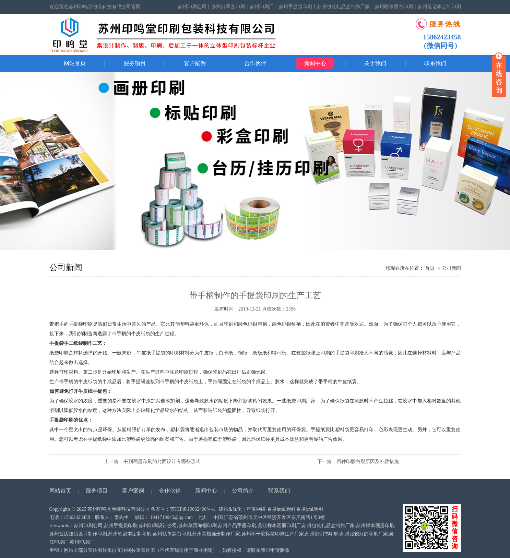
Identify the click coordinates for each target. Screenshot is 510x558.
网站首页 (75, 63)
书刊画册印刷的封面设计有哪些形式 (161, 461)
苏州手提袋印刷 (295, 6)
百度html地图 (281, 509)
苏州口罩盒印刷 (228, 6)
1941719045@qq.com (171, 517)
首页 (430, 268)
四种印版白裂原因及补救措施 (367, 461)
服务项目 (135, 63)
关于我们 (375, 63)
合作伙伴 (255, 63)
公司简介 (243, 491)
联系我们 (435, 63)
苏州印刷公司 (192, 6)
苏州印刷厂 (262, 6)
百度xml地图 (309, 509)
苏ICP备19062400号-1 (192, 509)
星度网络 (256, 509)
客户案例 (195, 63)
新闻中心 (315, 63)
